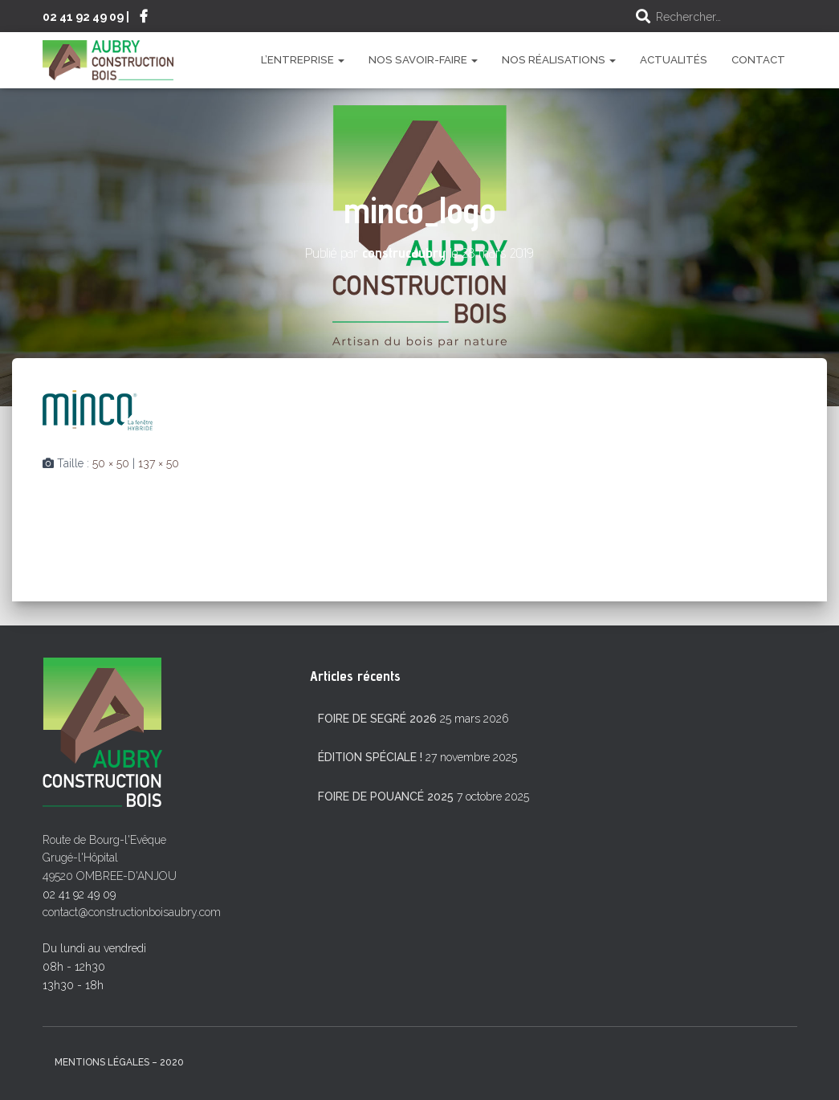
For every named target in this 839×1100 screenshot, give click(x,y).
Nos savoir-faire (423, 60)
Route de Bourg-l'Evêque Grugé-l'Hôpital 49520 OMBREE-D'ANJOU (110, 857)
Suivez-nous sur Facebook (144, 18)
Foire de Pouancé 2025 (386, 796)
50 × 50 (110, 463)
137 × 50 (158, 463)
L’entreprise (302, 60)
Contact (758, 60)
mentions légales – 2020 (119, 1062)
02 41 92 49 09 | (86, 16)
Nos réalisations (559, 60)
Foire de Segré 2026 (377, 718)
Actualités (673, 60)
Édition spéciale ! (370, 757)
